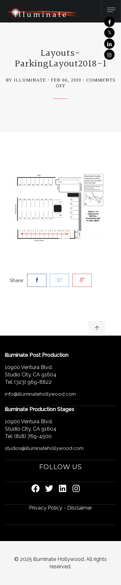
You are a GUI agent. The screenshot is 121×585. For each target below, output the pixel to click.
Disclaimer (79, 508)
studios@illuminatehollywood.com (44, 448)
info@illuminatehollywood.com (40, 394)
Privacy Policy (45, 508)
